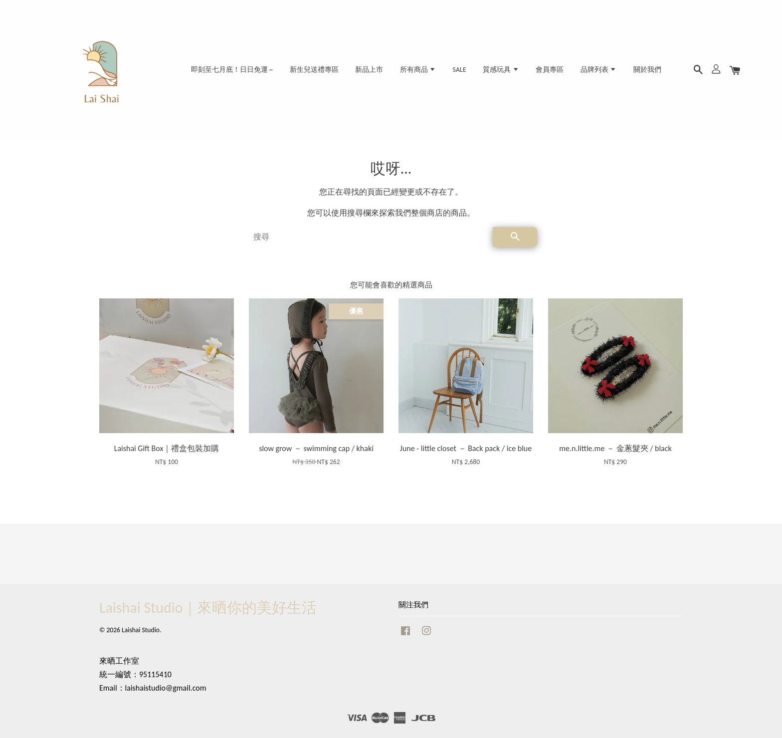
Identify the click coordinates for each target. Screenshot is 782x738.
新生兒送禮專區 (314, 69)
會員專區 (550, 69)
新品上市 (369, 69)
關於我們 (647, 69)
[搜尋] (369, 237)
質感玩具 (501, 69)
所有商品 (418, 69)
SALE (459, 69)
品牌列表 (598, 69)
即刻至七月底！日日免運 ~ (232, 69)
